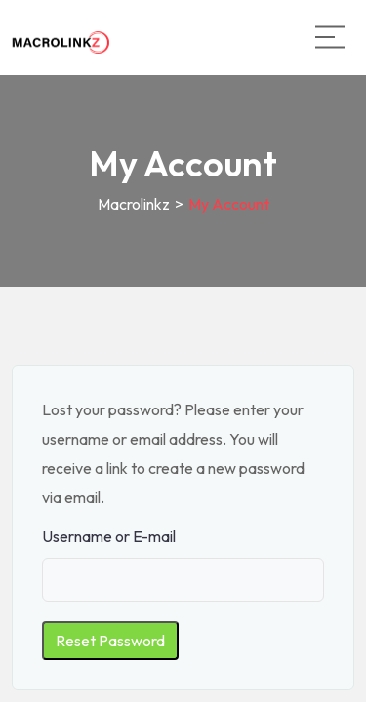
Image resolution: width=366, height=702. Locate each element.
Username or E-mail (109, 536)
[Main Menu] (329, 37)
